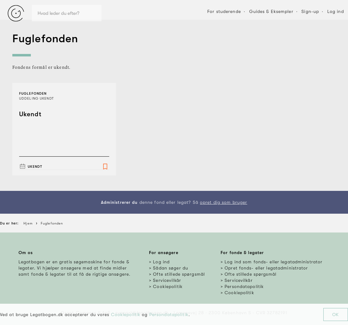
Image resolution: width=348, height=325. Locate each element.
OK (335, 314)
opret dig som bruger (223, 202)
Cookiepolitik (126, 314)
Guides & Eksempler (271, 11)
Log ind (335, 11)
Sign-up (310, 11)
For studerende (224, 11)
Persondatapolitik (168, 314)
